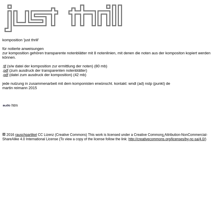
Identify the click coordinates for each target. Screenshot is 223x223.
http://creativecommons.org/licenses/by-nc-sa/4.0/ (166, 139)
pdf (5, 71)
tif (4, 66)
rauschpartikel (26, 135)
